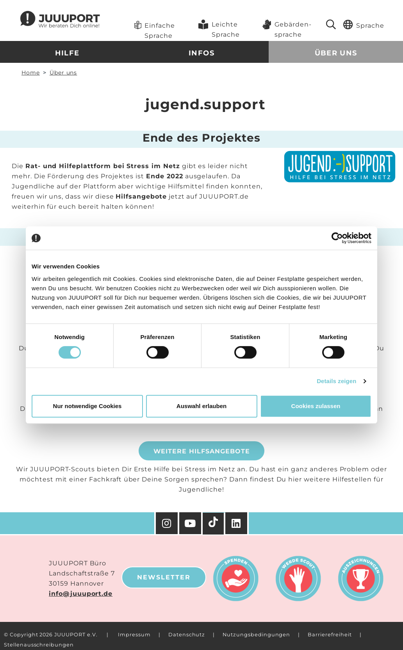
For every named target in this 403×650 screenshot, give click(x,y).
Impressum (134, 635)
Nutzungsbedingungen (256, 635)
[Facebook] (237, 523)
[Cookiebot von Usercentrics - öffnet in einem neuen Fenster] (337, 238)
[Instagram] (166, 523)
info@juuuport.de (80, 593)
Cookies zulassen (316, 406)
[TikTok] (214, 524)
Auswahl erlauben (201, 406)
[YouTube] (191, 523)
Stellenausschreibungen (39, 645)
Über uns (336, 53)
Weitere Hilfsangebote (201, 451)
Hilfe (67, 53)
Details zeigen (336, 381)
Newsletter (164, 577)
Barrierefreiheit (329, 635)
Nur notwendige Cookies (87, 406)
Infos (201, 53)
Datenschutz (186, 635)
